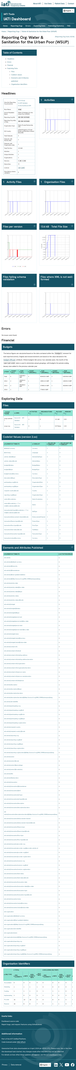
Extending (7, 987)
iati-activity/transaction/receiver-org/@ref (16, 865)
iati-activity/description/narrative (13, 693)
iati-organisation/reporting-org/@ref (14, 946)
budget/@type (9, 360)
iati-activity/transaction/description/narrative (16, 807)
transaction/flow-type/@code (12, 525)
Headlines (10, 59)
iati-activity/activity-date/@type (13, 592)
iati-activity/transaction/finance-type (14, 827)
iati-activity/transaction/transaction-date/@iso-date (19, 886)
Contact (71, 3)
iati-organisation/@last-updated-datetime (16, 920)
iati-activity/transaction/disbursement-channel (17, 818)
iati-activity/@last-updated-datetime (14, 575)
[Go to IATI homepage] (13, 3)
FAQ (68, 26)
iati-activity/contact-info (11, 647)
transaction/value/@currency (12, 538)
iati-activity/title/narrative (11, 778)
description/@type (9, 478)
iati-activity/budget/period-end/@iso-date (16, 621)
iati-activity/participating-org (12, 706)
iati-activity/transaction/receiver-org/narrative (17, 869)
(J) (72, 99)
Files (13, 71)
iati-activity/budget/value (11, 634)
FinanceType (35, 521)
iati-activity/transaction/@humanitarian (15, 786)
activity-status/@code (10, 461)
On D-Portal (21, 101)
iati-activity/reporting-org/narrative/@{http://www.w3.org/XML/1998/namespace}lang (29, 752)
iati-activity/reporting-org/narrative (14, 748)
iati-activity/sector (9, 757)
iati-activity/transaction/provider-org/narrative (17, 857)
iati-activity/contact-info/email (12, 651)
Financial (10, 65)
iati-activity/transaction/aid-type (13, 795)
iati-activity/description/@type (12, 689)
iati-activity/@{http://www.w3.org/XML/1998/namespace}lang (22, 579)
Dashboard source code (10, 1021)
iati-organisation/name (10, 933)
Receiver (6, 1004)
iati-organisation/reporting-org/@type (15, 950)
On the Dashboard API (24, 106)
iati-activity (7, 558)
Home (5, 26)
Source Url (17, 418)
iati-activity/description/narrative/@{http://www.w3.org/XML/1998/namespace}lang (28, 697)
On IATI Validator (23, 103)
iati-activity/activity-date (11, 583)
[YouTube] (67, 1065)
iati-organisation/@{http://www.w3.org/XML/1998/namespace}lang (23, 924)
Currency (35, 448)
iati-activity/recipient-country (12, 727)
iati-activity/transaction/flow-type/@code (16, 840)
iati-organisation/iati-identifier (12, 929)
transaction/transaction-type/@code (14, 534)
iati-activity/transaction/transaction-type (15, 890)
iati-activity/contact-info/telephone (14, 680)
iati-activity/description (10, 685)
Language (35, 453)
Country (34, 491)
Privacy (4, 1065)
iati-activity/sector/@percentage (13, 765)
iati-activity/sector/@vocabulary (13, 769)
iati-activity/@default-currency (13, 562)
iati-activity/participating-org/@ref (14, 710)
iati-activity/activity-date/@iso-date (14, 587)
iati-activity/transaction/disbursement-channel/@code (19, 823)
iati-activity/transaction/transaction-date (15, 882)
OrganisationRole (37, 482)
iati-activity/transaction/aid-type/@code (15, 799)
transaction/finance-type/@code (13, 521)
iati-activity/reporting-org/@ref (13, 740)
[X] (61, 1065)
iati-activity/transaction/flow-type (13, 835)
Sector (34, 505)
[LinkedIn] (56, 1065)
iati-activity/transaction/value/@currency (15, 903)
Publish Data (60, 3)
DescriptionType (37, 478)
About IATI (37, 3)
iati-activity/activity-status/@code (13, 600)
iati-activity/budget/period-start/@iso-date (16, 630)
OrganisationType (37, 486)
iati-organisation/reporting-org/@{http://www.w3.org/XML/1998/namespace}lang (28, 954)
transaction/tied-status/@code (13, 530)
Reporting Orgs (16, 26)
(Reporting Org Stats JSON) (64, 37)
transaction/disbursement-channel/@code (16, 517)
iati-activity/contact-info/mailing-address (15, 655)
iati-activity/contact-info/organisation (14, 663)
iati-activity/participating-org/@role (14, 714)
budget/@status (9, 465)
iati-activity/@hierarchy (10, 566)
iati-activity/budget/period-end (13, 617)
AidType (34, 511)
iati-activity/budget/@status (12, 608)
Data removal (16, 1065)
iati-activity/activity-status (11, 596)
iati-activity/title (8, 774)
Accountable (7, 983)
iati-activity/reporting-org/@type (13, 744)
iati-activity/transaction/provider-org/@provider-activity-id (21, 848)
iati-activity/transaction (10, 782)
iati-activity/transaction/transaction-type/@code (18, 895)
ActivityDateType (37, 457)
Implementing (8, 995)
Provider (6, 1000)
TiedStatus (35, 530)
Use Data (48, 3)
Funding (6, 991)
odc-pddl (21, 168)
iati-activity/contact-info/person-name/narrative (17, 676)
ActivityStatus (36, 461)
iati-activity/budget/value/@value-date (15, 642)
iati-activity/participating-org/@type (14, 719)
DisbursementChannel (38, 517)
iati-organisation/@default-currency (14, 916)
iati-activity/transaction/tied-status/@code (16, 878)
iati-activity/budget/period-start (13, 625)
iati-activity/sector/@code (11, 761)
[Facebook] (72, 1065)
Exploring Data (39, 26)
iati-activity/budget (9, 604)
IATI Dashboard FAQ (53, 1055)
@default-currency (9, 448)
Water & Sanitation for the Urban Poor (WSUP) (39, 31)
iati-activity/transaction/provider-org (14, 844)
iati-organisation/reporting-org (13, 941)
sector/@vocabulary (10, 499)
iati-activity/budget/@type (11, 613)
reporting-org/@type (10, 495)
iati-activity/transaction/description (14, 803)
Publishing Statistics (56, 26)
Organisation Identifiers (19, 84)
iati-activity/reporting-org (11, 735)
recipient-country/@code (11, 491)
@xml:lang (7, 453)
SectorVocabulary (37, 499)
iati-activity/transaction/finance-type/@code (16, 831)
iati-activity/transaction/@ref (12, 791)
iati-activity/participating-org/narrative (15, 723)
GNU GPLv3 (21, 1042)
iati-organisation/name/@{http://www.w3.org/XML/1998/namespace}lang (25, 937)
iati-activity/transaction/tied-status (14, 874)
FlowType (35, 525)
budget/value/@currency (11, 474)
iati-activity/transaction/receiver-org (14, 861)
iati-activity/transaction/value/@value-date (16, 907)
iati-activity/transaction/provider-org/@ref (16, 852)
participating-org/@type (11, 486)
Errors (28, 26)
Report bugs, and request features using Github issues (22, 1024)
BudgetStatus (36, 465)
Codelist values (16, 75)
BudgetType (35, 469)
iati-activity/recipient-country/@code (14, 731)
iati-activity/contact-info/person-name (15, 672)
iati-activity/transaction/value (12, 899)
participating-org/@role (11, 482)
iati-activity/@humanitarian (11, 570)
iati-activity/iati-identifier (11, 702)
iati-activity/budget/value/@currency (14, 638)
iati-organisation (9, 912)
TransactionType (37, 534)
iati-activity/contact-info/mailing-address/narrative (18, 659)
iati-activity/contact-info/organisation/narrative (17, 668)
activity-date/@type (10, 457)
